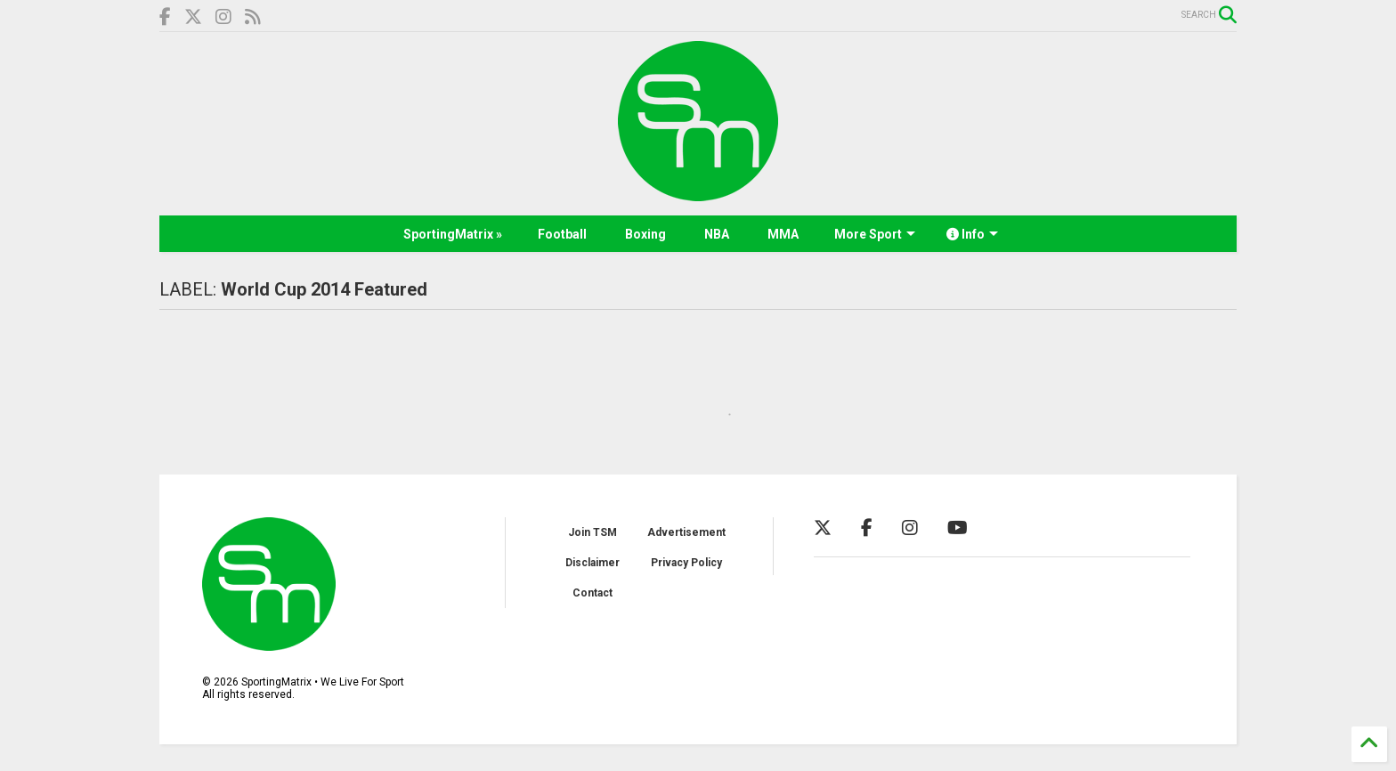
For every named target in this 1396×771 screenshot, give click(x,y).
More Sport (874, 234)
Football (562, 234)
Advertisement (686, 532)
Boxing (645, 234)
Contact (592, 593)
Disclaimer (592, 562)
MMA (783, 234)
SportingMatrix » (452, 234)
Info (972, 234)
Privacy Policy (686, 562)
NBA (716, 234)
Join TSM (592, 532)
